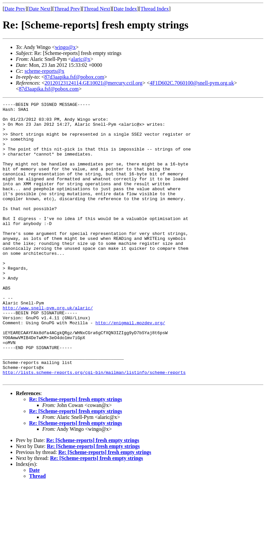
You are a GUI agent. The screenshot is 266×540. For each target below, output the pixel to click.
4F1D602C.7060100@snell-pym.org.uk (192, 83)
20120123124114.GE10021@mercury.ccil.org (93, 83)
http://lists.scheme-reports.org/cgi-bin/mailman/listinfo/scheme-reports (94, 427)
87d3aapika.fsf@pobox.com (74, 77)
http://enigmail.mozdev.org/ (130, 367)
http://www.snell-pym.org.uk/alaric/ (48, 349)
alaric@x (80, 59)
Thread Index (154, 9)
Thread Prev (67, 9)
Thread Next (97, 9)
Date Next (40, 9)
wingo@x (65, 47)
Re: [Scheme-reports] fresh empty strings (75, 455)
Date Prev (14, 9)
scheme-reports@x (44, 71)
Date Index (125, 9)
